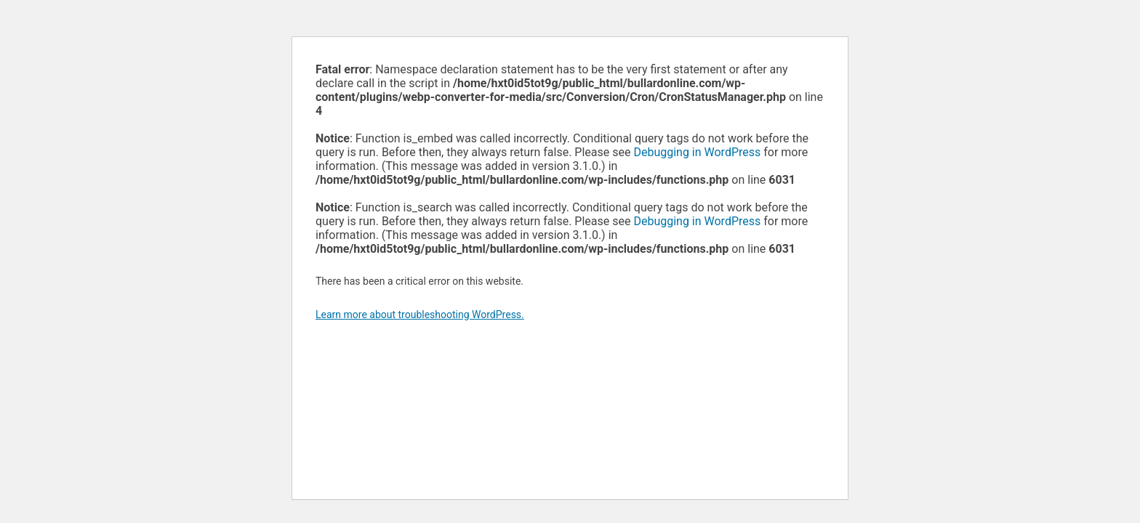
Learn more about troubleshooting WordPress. (420, 314)
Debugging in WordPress (696, 152)
